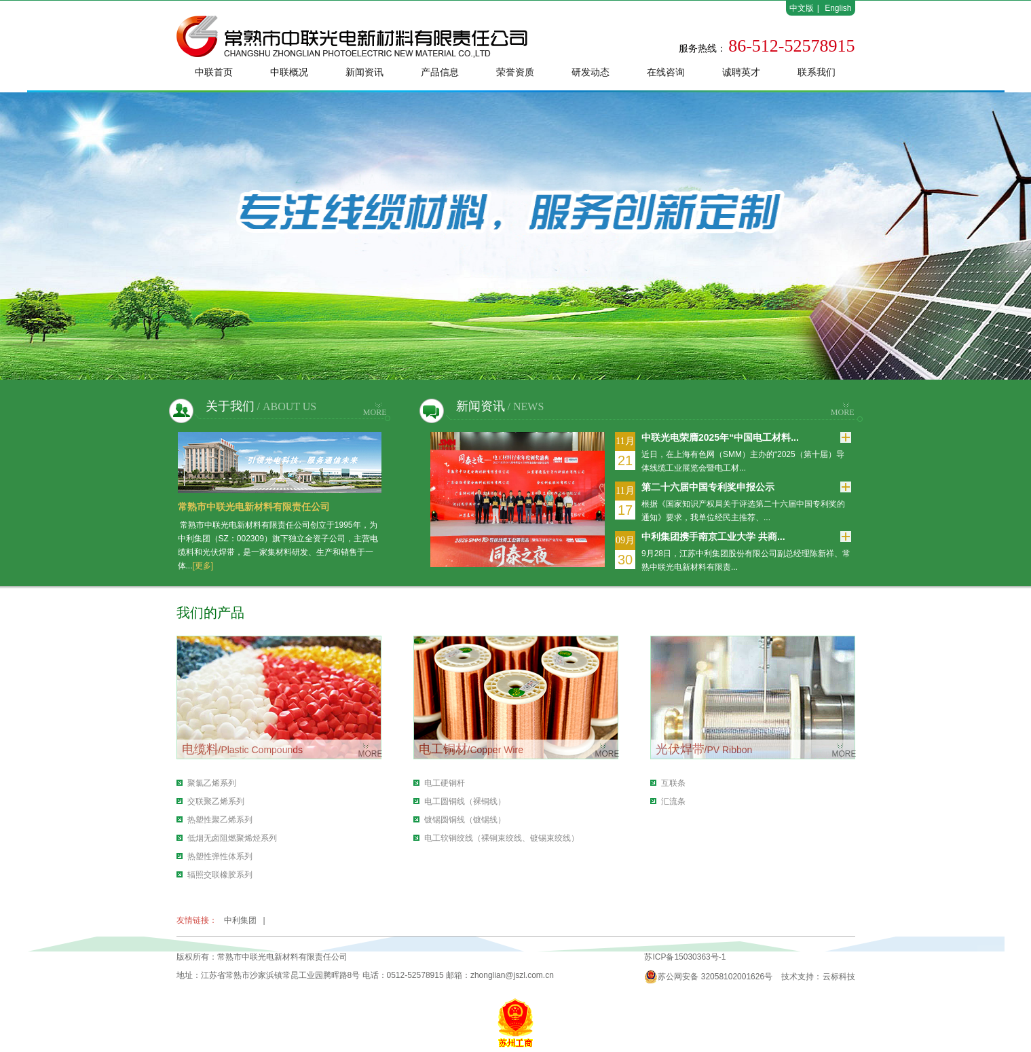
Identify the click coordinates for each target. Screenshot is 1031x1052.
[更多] (203, 565)
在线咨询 (666, 72)
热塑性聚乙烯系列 (219, 819)
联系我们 (817, 72)
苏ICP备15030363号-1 (685, 957)
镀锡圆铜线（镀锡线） (465, 819)
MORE (375, 412)
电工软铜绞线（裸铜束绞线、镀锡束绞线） (501, 838)
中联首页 (214, 72)
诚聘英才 (741, 72)
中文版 (801, 8)
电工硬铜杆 (444, 783)
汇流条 (673, 801)
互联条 (673, 783)
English (838, 8)
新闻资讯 (364, 72)
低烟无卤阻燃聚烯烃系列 (232, 838)
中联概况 (289, 72)
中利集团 (240, 920)
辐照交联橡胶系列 (219, 874)
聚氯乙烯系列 (211, 783)
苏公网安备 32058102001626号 (708, 976)
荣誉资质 (515, 72)
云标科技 (839, 976)
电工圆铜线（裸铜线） (465, 801)
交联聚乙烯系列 (215, 801)
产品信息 (440, 72)
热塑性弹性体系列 (219, 856)
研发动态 (590, 72)
